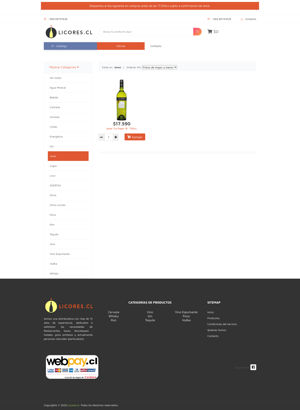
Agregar (135, 137)
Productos (213, 318)
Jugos (53, 165)
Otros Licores (58, 205)
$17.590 (121, 123)
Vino (52, 244)
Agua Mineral (58, 87)
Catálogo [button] (59, 46)
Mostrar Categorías (64, 67)
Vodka (53, 263)
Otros (53, 195)
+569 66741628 (57, 19)
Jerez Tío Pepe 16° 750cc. (121, 128)
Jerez (53, 156)
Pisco (53, 214)
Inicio (210, 312)
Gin (52, 146)
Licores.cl (73, 405)
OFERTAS (55, 185)
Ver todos (55, 77)
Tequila (54, 234)
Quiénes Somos (216, 330)
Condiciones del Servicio (222, 324)
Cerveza (55, 117)
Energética (56, 136)
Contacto (250, 19)
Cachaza (55, 107)
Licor (53, 175)
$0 (212, 31)
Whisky (54, 273)
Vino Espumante (59, 253)
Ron (52, 224)
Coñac (53, 126)
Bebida (54, 97)
